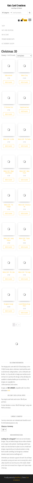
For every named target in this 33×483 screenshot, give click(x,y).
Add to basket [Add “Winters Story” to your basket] (24, 82)
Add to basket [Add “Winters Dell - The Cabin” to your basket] (8, 279)
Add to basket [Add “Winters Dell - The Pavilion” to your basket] (24, 146)
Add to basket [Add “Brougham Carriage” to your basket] (8, 311)
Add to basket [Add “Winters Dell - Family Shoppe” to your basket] (8, 247)
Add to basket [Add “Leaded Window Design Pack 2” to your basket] (24, 313)
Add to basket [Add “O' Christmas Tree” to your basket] (8, 114)
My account (5, 35)
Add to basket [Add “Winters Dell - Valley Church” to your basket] (24, 180)
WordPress (18, 477)
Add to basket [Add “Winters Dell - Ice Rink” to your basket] (8, 146)
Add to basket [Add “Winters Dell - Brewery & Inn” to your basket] (24, 213)
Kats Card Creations (16, 5)
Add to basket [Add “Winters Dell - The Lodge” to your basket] (24, 279)
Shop (3, 26)
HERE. (8, 390)
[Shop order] (24, 55)
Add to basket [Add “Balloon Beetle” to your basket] (8, 82)
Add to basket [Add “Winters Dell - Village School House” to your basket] (8, 180)
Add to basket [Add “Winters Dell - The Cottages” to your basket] (8, 213)
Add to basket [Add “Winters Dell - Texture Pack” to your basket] (24, 247)
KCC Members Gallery (8, 43)
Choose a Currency (7, 426)
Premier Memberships (8, 39)
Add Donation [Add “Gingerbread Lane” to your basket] (24, 111)
